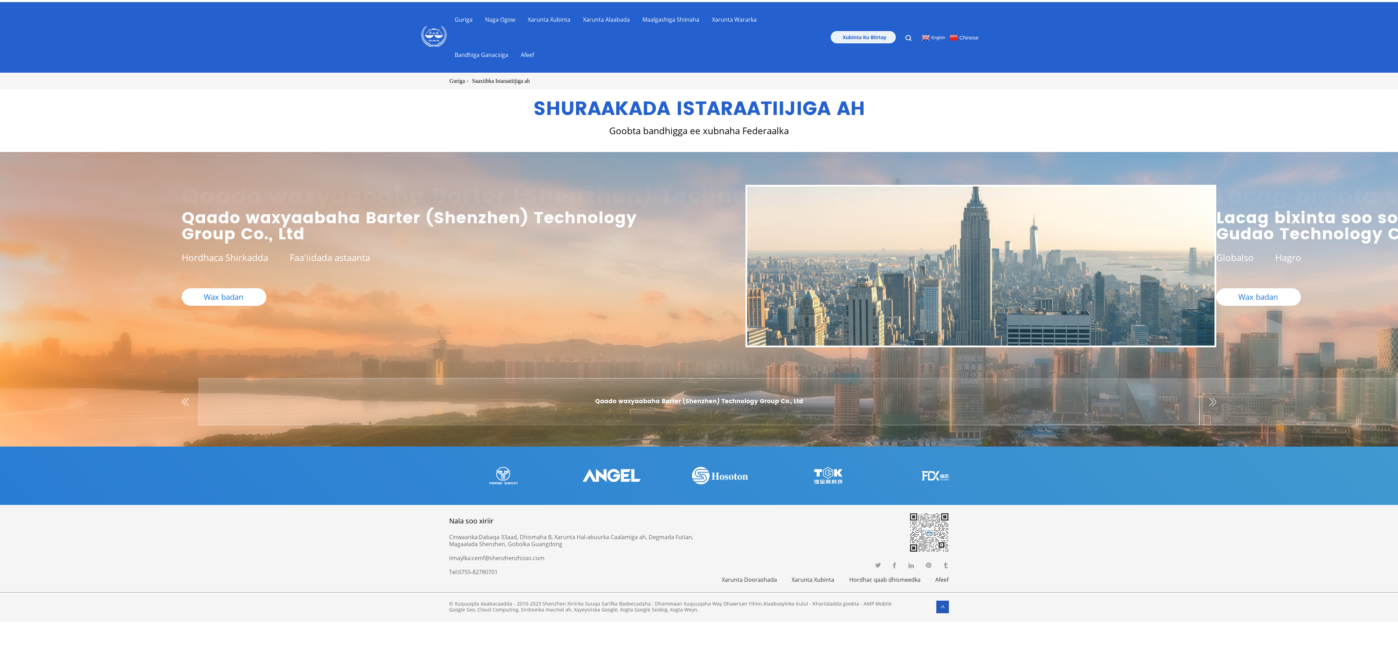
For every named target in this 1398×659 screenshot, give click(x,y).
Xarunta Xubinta (549, 17)
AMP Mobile (878, 601)
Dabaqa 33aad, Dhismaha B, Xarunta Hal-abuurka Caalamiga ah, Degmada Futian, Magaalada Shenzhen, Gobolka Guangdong (571, 538)
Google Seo (462, 607)
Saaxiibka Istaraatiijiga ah (500, 79)
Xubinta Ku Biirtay (864, 35)
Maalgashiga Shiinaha (670, 17)
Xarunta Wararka (734, 17)
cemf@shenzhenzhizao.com (508, 556)
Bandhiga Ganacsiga (481, 53)
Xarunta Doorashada (748, 577)
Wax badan (224, 296)
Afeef (527, 53)
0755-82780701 (478, 570)
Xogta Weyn (683, 607)
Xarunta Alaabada (606, 17)
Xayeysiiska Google (596, 607)
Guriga (464, 17)
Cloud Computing (497, 607)
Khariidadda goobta (836, 601)
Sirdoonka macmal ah (546, 607)
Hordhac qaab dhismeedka (884, 577)
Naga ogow (500, 17)
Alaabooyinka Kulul (785, 601)
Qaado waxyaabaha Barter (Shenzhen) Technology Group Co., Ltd (409, 224)
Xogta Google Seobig (644, 607)
